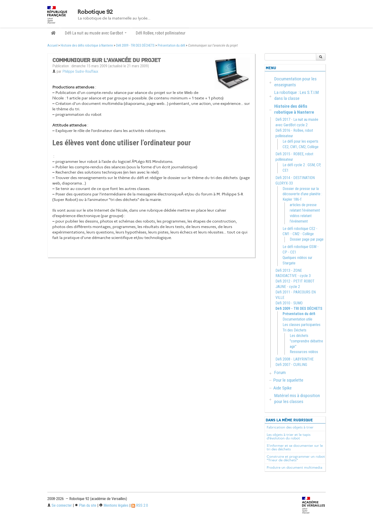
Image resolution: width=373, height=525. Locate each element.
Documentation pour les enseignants (295, 82)
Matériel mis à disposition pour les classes (297, 398)
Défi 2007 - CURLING (291, 364)
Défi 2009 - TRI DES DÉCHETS (135, 46)
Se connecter (59, 505)
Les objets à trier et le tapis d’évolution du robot (288, 437)
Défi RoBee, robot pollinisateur (161, 33)
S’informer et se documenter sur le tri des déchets (295, 447)
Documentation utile (297, 319)
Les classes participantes (301, 324)
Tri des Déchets (294, 330)
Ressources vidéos (304, 352)
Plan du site (85, 505)
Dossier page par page (307, 239)
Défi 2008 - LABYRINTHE (294, 359)
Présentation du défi (171, 46)
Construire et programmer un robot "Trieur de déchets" (296, 458)
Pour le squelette (288, 380)
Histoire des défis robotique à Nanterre (87, 46)
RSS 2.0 (139, 505)
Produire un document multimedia (294, 467)
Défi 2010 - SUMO (289, 303)
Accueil (52, 46)
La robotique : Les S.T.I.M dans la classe (296, 95)
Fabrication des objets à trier (290, 427)
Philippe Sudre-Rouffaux (80, 71)
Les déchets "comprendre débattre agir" (306, 341)
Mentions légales (113, 505)
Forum (280, 372)
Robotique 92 (95, 12)
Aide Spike (282, 388)
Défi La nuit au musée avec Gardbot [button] (96, 33)
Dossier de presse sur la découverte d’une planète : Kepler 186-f (302, 194)
